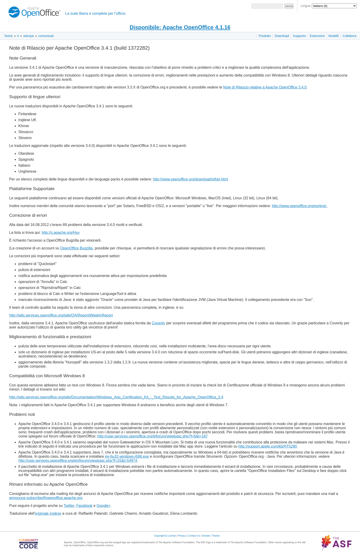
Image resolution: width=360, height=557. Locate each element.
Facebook (84, 506)
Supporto (299, 36)
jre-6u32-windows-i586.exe (127, 456)
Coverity (158, 323)
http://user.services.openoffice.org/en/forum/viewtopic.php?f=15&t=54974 (77, 461)
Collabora (349, 36)
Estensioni (317, 36)
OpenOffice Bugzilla (76, 248)
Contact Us (194, 535)
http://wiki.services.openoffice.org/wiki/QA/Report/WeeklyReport (61, 315)
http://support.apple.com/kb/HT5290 (267, 446)
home (9, 36)
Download (282, 36)
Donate (206, 535)
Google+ (103, 506)
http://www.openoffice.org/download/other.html (190, 179)
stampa (28, 36)
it (18, 36)
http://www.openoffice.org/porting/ (299, 206)
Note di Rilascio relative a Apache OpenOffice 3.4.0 (265, 87)
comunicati (46, 36)
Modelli (334, 36)
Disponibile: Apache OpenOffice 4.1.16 (179, 27)
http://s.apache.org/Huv (60, 232)
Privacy (182, 535)
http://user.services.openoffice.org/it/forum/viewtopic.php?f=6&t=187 (152, 436)
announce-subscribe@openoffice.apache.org (45, 498)
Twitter (69, 506)
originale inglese (48, 513)
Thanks (216, 535)
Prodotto (265, 36)
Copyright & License (165, 535)
